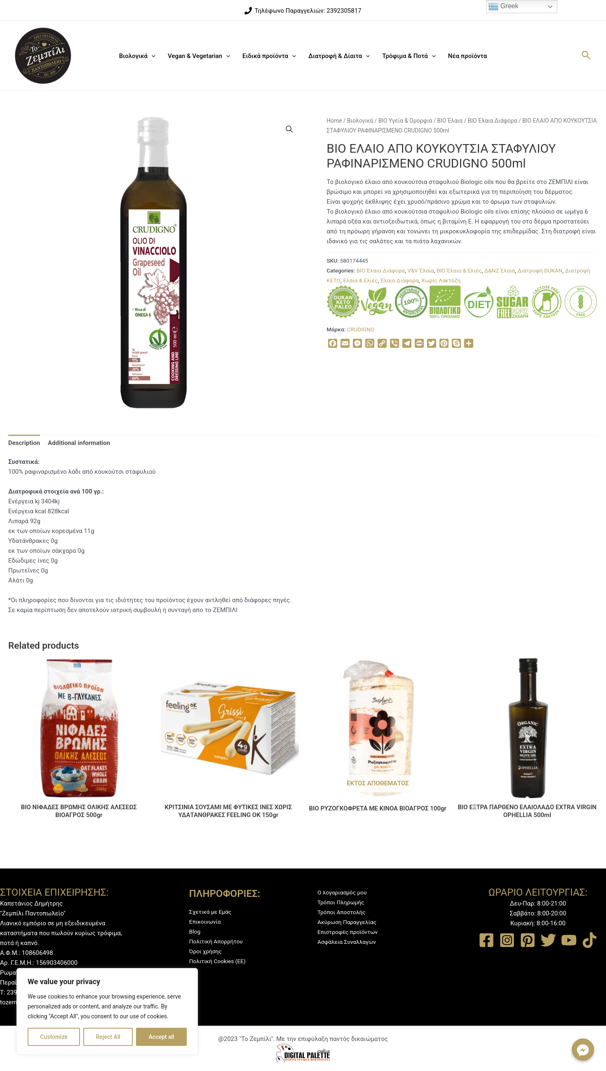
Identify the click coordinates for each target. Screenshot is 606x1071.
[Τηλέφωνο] (303, 10)
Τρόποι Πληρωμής (343, 902)
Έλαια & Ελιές (360, 280)
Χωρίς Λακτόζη (440, 280)
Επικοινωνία (206, 921)
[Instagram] (507, 940)
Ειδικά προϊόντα (269, 56)
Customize (54, 1037)
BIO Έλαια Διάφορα (492, 120)
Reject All (108, 1037)
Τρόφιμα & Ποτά (408, 56)
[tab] (24, 443)
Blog (195, 931)
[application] (151, 56)
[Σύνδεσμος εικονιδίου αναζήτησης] (587, 56)
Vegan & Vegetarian (199, 56)
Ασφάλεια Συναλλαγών (349, 941)
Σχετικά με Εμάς (212, 911)
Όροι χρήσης (207, 951)
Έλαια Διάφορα (400, 280)
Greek (503, 7)
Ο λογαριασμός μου (344, 892)
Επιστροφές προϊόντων (350, 932)
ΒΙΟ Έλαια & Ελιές (459, 270)
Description (24, 443)
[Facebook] (486, 940)
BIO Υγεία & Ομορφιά (405, 120)
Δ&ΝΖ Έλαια (499, 270)
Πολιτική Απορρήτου (218, 941)
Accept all (161, 1037)
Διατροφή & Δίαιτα (339, 56)
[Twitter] (548, 940)
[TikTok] (589, 940)
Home (334, 120)
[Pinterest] (528, 940)
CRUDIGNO (361, 329)
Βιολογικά (137, 56)
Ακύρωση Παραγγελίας (349, 922)
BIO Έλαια (450, 120)
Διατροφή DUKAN (539, 270)
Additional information (79, 443)
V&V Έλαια (420, 270)
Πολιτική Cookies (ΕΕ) (220, 961)
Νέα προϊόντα (467, 56)
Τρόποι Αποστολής (343, 912)
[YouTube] (569, 940)
